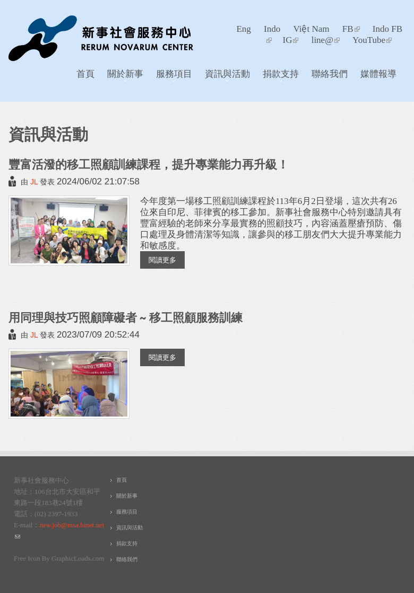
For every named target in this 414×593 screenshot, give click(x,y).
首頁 (85, 73)
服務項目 (171, 76)
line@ (326, 40)
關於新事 (122, 76)
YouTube (372, 40)
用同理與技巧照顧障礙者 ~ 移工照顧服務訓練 (125, 317)
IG (290, 40)
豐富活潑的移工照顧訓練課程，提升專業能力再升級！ (148, 164)
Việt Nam (311, 29)
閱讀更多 (167, 259)
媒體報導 (378, 73)
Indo (272, 29)
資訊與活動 (224, 76)
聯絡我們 (330, 73)
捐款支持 (278, 76)
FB (351, 29)
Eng (243, 29)
